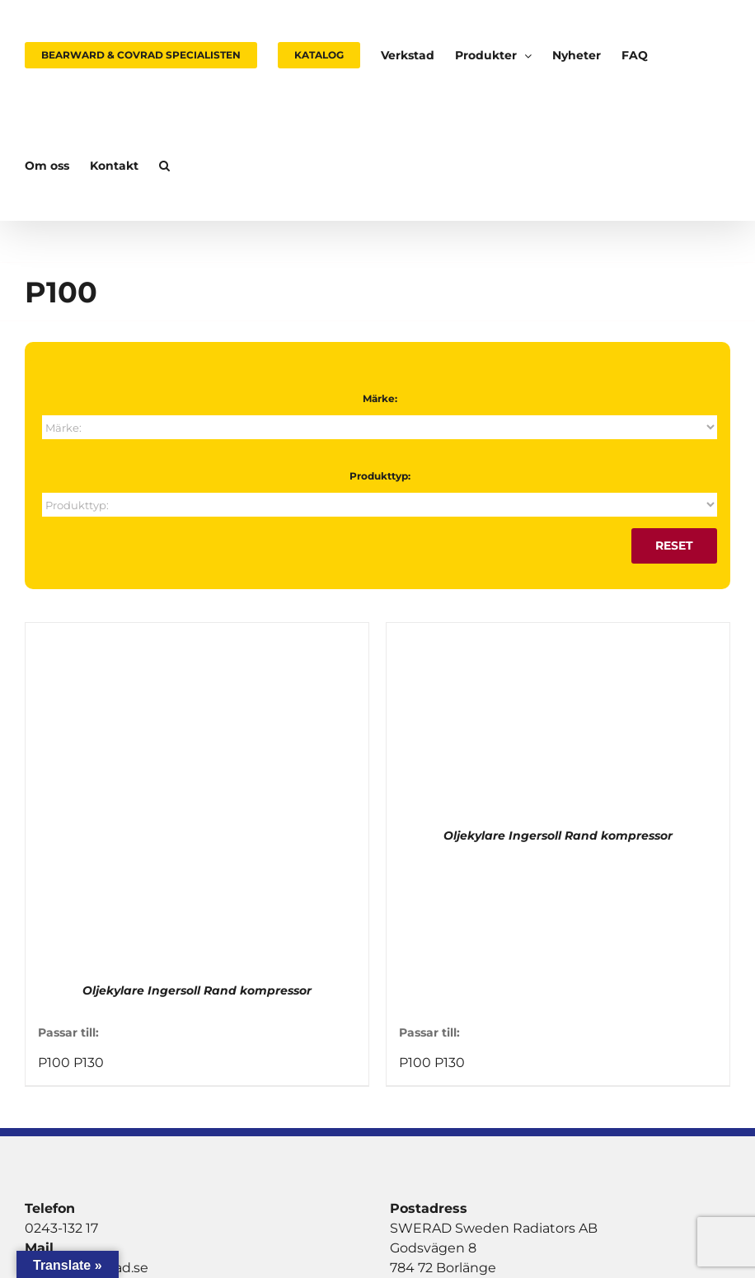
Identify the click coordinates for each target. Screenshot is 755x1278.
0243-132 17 (61, 1228)
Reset (674, 545)
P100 (54, 1062)
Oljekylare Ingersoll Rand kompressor (197, 990)
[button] (164, 165)
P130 (88, 1062)
